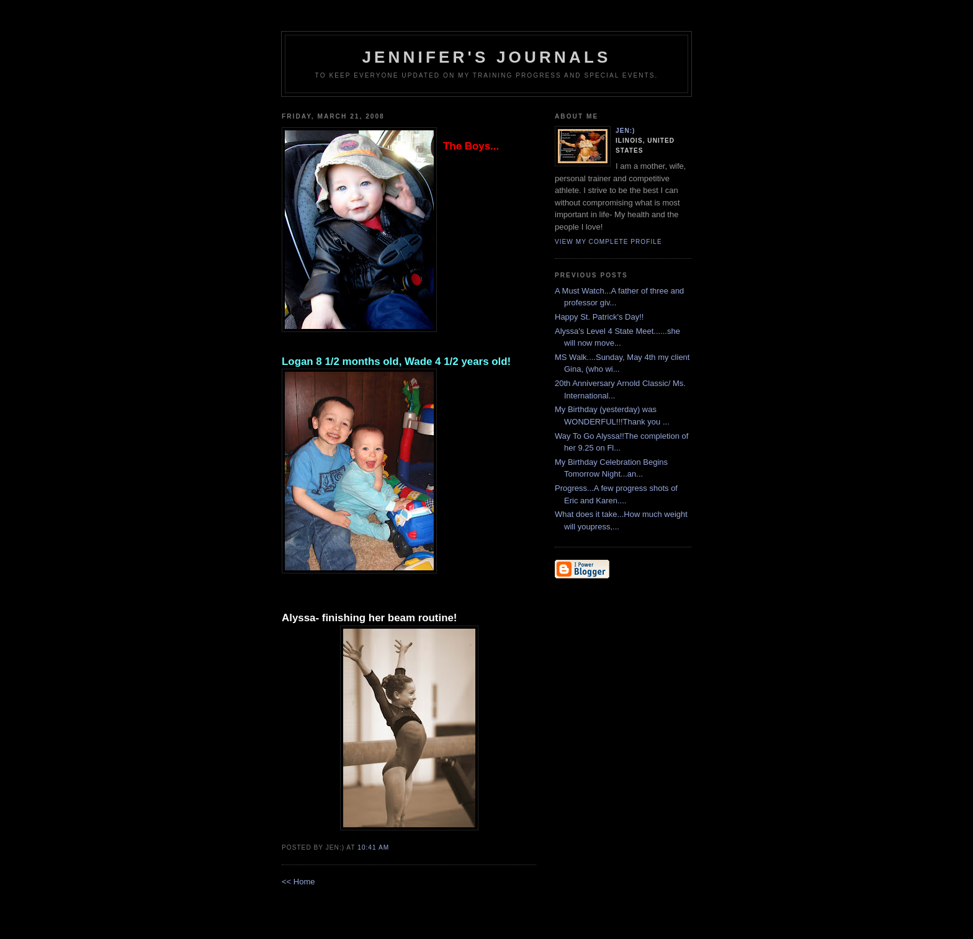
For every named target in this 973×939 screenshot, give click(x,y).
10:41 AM (373, 847)
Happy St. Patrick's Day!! (599, 316)
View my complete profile (608, 241)
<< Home (298, 881)
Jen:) (625, 130)
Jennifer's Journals (486, 57)
